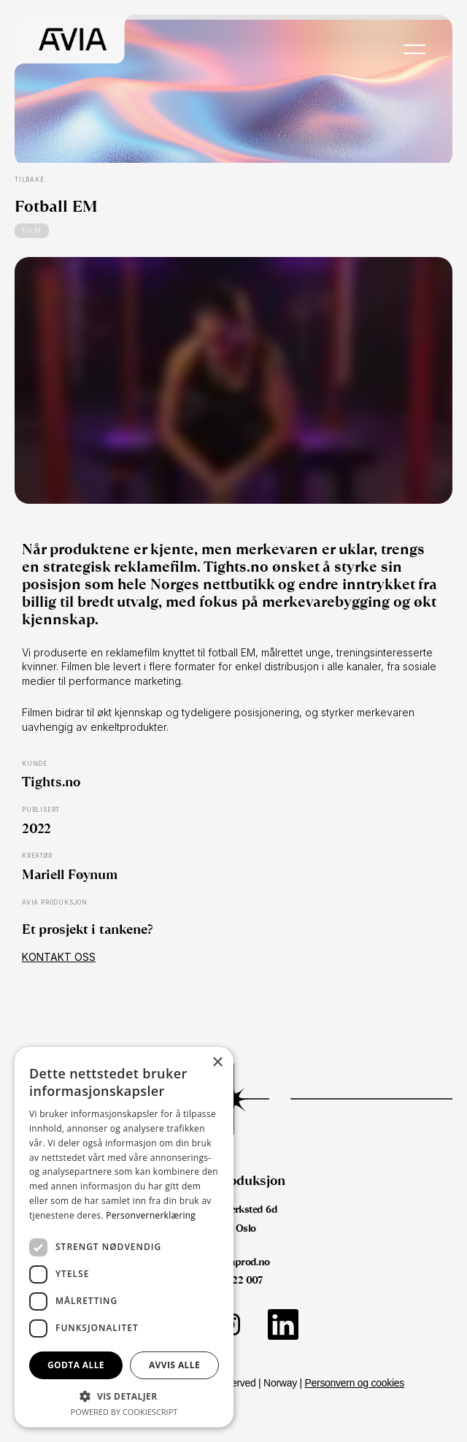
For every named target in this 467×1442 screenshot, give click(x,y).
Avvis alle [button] (174, 1365)
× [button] (217, 1062)
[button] (124, 1396)
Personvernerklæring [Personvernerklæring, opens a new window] (151, 1215)
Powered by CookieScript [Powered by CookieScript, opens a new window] (124, 1411)
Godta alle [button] (75, 1365)
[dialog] (124, 1237)
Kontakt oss (59, 957)
